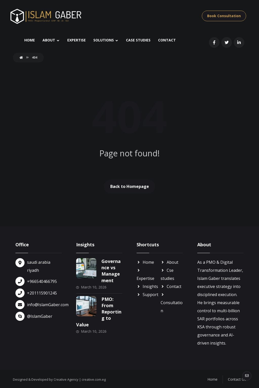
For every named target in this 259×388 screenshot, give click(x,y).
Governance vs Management (111, 270)
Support (147, 294)
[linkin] (239, 42)
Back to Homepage (129, 186)
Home (145, 262)
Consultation (172, 303)
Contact (171, 286)
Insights (147, 286)
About (169, 262)
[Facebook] (214, 42)
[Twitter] (226, 42)
